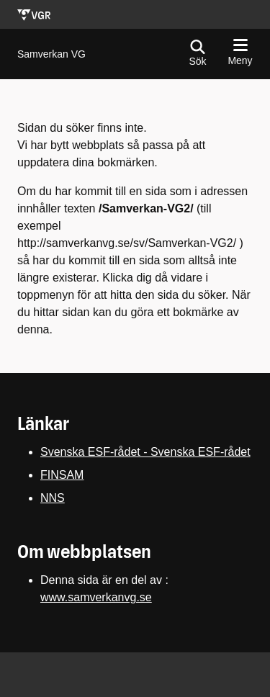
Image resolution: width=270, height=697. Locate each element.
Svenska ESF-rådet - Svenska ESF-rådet (145, 452)
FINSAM (62, 475)
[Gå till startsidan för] (51, 54)
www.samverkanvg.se (96, 597)
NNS (52, 498)
